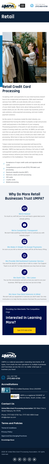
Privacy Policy (6, 432)
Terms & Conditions (8, 428)
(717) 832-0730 (41, 6)
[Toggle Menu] (22, 6)
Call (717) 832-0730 (24, 330)
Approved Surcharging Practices (14, 436)
